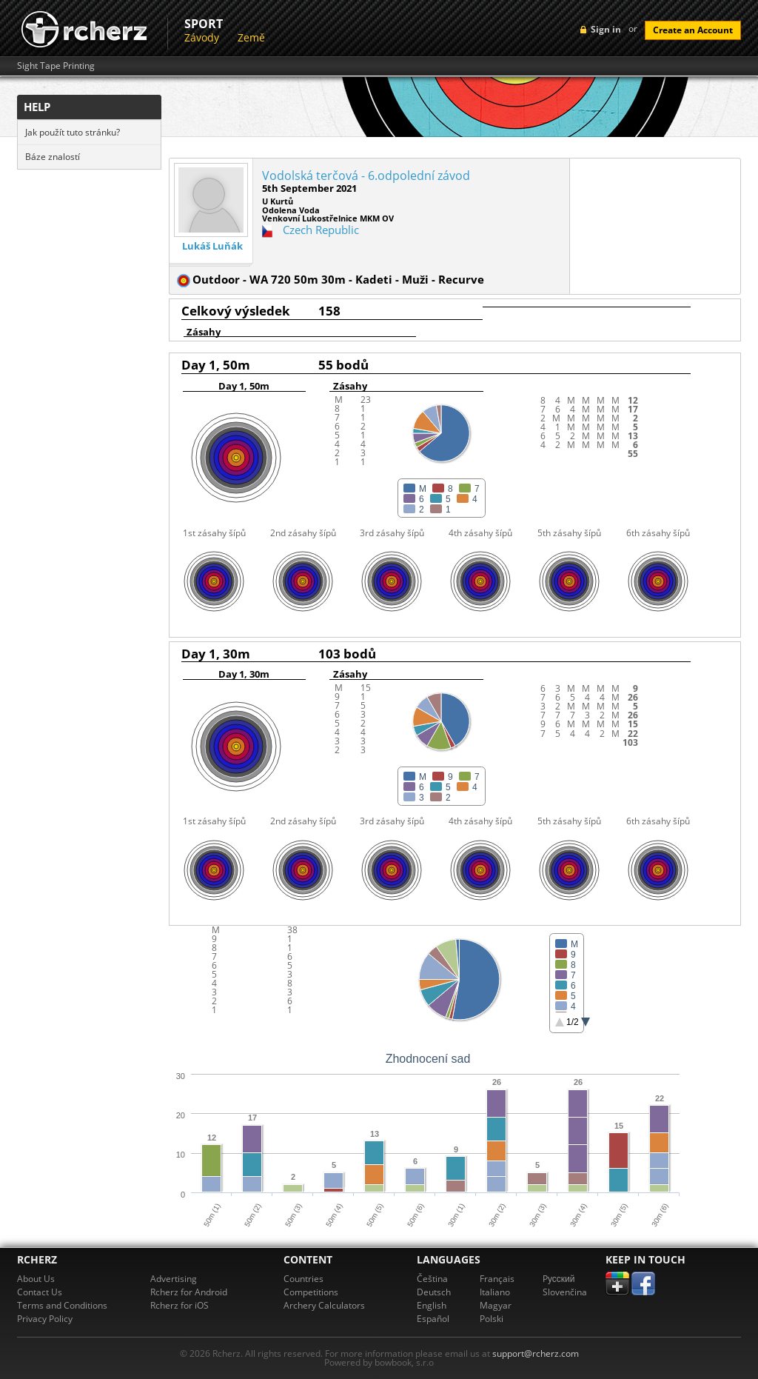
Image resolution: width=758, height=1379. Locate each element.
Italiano (495, 1292)
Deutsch (434, 1292)
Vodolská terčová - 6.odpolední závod (366, 175)
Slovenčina (565, 1292)
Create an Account (693, 30)
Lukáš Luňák (212, 246)
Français (497, 1278)
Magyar (496, 1305)
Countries (303, 1278)
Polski (491, 1318)
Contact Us (39, 1292)
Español (433, 1318)
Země (251, 37)
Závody (201, 37)
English (431, 1305)
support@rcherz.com (535, 1353)
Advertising (173, 1278)
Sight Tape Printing (56, 65)
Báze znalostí (52, 156)
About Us (36, 1278)
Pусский (559, 1278)
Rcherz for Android (188, 1292)
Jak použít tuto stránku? (72, 132)
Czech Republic (321, 229)
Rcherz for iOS (179, 1305)
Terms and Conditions (62, 1305)
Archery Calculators (324, 1305)
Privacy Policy (45, 1318)
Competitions (311, 1292)
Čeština (432, 1278)
